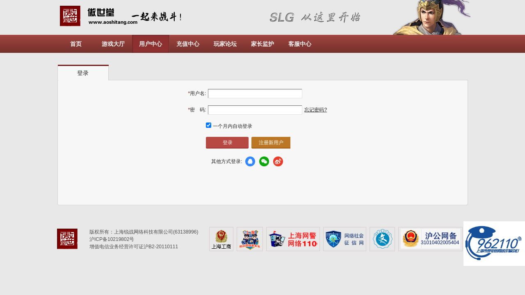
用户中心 (150, 44)
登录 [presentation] (83, 73)
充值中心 (187, 44)
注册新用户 (271, 142)
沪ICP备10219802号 (111, 239)
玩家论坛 (225, 44)
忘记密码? (315, 110)
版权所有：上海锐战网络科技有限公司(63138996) (143, 232)
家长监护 (262, 44)
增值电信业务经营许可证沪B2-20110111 (133, 247)
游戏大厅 (113, 44)
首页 (76, 44)
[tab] (83, 73)
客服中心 (299, 44)
